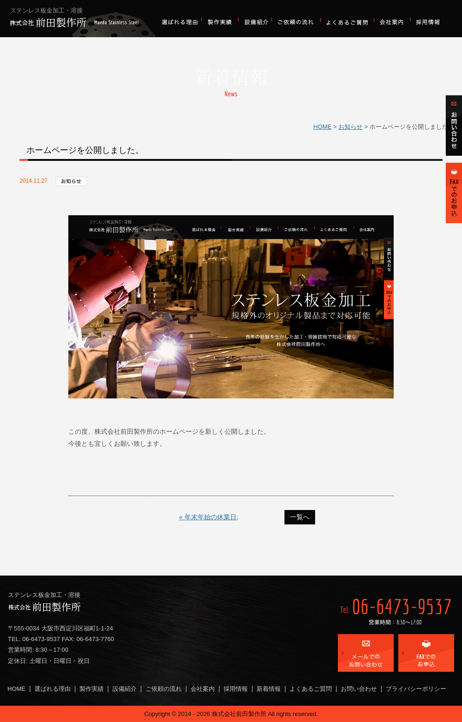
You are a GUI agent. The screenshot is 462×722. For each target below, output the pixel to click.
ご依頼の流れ (295, 22)
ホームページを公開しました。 (85, 150)
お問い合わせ (359, 688)
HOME (322, 126)
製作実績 (219, 22)
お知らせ (350, 126)
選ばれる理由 (181, 22)
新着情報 (269, 688)
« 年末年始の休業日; (208, 517)
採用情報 (428, 22)
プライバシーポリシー (416, 688)
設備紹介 (254, 22)
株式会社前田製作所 (82, 18)
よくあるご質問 (347, 22)
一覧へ (300, 517)
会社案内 (392, 22)
